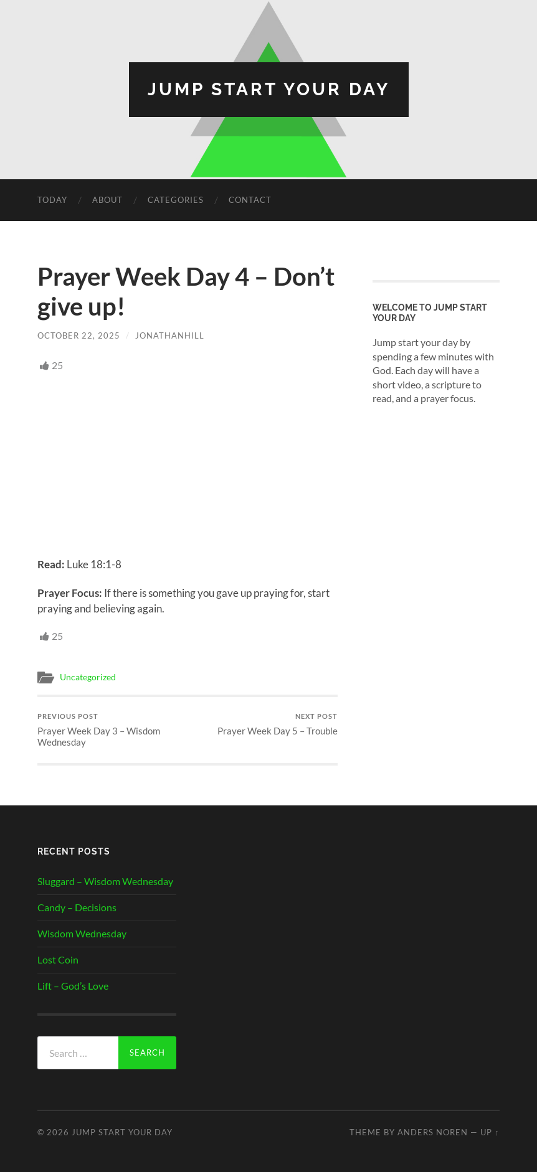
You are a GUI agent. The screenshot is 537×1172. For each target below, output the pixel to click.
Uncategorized (88, 677)
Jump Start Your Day (269, 89)
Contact (250, 200)
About (107, 200)
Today (52, 200)
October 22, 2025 (78, 335)
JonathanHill (169, 335)
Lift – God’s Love (72, 986)
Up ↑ (489, 1132)
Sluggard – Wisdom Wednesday (105, 881)
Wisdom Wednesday (81, 933)
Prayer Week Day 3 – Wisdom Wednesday (110, 730)
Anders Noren (432, 1132)
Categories (176, 200)
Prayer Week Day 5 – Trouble (277, 724)
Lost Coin (57, 959)
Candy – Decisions (76, 907)
